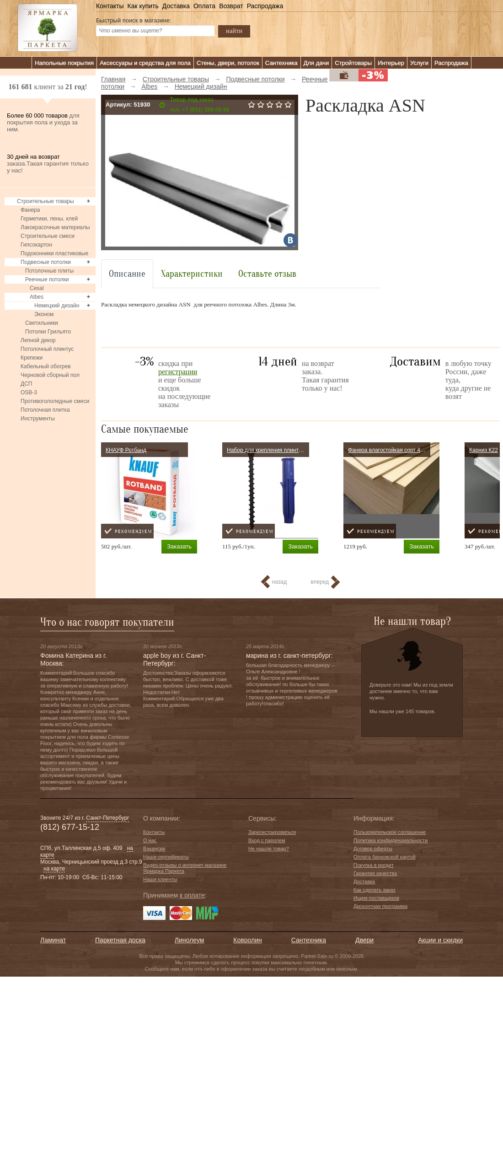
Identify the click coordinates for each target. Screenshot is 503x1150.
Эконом (44, 314)
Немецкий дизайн (56, 305)
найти (234, 30)
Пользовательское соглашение (389, 832)
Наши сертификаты (166, 857)
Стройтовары (353, 62)
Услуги (419, 62)
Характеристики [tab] (192, 274)
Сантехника (281, 62)
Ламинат (53, 940)
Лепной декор (38, 340)
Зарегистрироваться (272, 832)
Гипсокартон (36, 245)
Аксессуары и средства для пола (145, 62)
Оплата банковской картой (384, 857)
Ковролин (247, 940)
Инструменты (38, 418)
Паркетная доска (120, 940)
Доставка (176, 6)
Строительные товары (45, 201)
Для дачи (316, 62)
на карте (54, 868)
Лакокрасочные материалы (55, 227)
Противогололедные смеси (55, 401)
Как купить (142, 6)
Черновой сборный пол (50, 375)
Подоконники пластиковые (54, 253)
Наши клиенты (160, 879)
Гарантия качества (375, 873)
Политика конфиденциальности (390, 840)
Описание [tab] (127, 274)
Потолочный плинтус (47, 349)
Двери (364, 940)
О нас (149, 840)
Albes (36, 297)
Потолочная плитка (45, 410)
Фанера (30, 210)
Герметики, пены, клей (49, 218)
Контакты (109, 6)
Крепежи (32, 358)
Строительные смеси (48, 236)
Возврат (231, 6)
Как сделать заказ (374, 889)
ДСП (26, 384)
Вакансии (154, 848)
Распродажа (265, 6)
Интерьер (391, 62)
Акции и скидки (440, 940)
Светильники (41, 323)
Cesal (37, 288)
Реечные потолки (47, 279)
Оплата (204, 6)
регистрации (177, 372)
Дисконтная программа (380, 906)
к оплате (192, 895)
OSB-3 (29, 392)
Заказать (179, 546)
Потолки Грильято (48, 331)
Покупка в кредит (373, 865)
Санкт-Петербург (107, 818)
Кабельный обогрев (46, 366)
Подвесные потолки (46, 262)
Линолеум (189, 940)
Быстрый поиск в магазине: (133, 20)
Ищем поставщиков (376, 898)
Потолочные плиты (49, 271)
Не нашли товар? (268, 848)
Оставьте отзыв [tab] (267, 274)
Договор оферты (372, 848)
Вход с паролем (266, 840)
